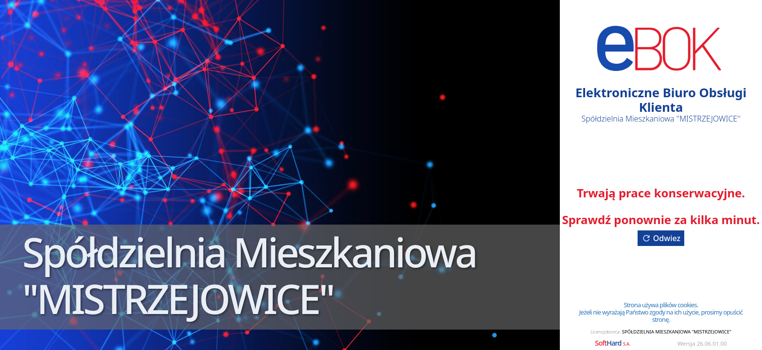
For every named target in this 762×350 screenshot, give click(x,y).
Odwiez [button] (660, 238)
